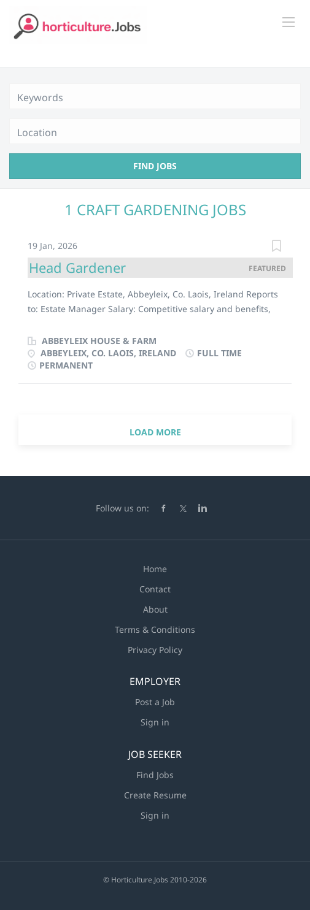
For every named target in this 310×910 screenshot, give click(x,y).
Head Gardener (77, 267)
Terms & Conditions (155, 629)
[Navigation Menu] (288, 22)
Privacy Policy (155, 650)
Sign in (155, 722)
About (155, 609)
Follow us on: (122, 508)
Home (155, 569)
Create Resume (155, 795)
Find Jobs (155, 166)
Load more (155, 432)
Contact (155, 589)
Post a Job (155, 702)
